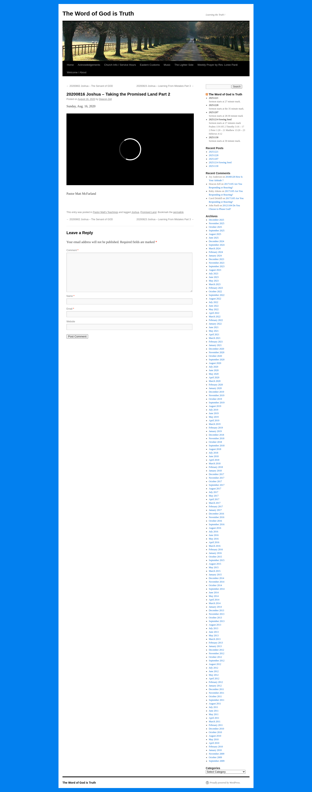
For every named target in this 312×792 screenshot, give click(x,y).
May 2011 (214, 714)
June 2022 (214, 305)
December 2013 (216, 610)
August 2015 (215, 563)
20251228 (213, 105)
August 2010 (215, 735)
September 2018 (216, 445)
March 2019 (214, 424)
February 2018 (216, 467)
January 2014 (215, 606)
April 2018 (214, 460)
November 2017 (216, 477)
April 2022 (214, 313)
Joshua (135, 212)
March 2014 (214, 603)
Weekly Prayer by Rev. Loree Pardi (217, 64)
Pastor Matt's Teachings (105, 212)
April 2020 (214, 377)
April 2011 (214, 718)
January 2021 (215, 345)
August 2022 (215, 298)
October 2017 (215, 481)
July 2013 (213, 628)
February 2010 (216, 746)
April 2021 (214, 334)
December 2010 (216, 728)
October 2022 (215, 291)
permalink (178, 212)
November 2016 (216, 517)
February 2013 (216, 642)
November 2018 (216, 438)
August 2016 (215, 528)
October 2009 (215, 757)
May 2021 (214, 331)
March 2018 (214, 463)
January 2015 (215, 574)
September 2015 (216, 560)
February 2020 (216, 384)
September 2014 (216, 589)
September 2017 (216, 485)
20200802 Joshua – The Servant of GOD (89, 86)
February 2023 (216, 287)
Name (70, 296)
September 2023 (216, 266)
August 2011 (215, 703)
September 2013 (216, 621)
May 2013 (214, 635)
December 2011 (216, 689)
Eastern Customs (150, 64)
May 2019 (214, 417)
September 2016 (216, 524)
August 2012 (215, 664)
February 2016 (216, 549)
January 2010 (215, 750)
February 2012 (216, 682)
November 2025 (216, 223)
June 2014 (214, 592)
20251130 (213, 137)
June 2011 (214, 710)
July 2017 (213, 492)
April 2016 (214, 542)
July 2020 (213, 366)
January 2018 (215, 470)
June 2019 (214, 413)
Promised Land (148, 212)
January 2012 (215, 685)
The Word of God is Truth (98, 13)
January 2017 (215, 510)
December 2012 (216, 649)
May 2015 (214, 567)
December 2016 (216, 513)
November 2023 (216, 262)
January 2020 (215, 388)
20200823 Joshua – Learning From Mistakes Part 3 (165, 86)
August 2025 (215, 234)
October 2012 (215, 657)
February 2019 (216, 427)
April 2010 (214, 743)
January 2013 (215, 646)
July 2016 (213, 531)
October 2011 (215, 696)
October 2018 (215, 442)
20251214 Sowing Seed (220, 119)
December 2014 (216, 578)
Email (70, 308)
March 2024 (214, 248)
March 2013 (214, 639)
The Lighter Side (184, 64)
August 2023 (215, 270)
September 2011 (216, 700)
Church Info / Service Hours (120, 64)
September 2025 (216, 230)
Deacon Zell (105, 99)
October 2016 (215, 520)
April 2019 (214, 420)
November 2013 (216, 614)
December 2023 (216, 259)
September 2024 (216, 244)
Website (70, 321)
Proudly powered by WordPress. (225, 782)
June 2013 (214, 632)
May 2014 (214, 596)
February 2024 (216, 252)
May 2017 (214, 495)
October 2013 (215, 617)
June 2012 (214, 671)
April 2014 (214, 599)
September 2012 (216, 660)
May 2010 (214, 739)
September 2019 (216, 402)
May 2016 (214, 538)
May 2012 (214, 675)
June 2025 (214, 237)
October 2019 (215, 399)
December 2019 (216, 391)
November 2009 (216, 753)
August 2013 (215, 624)
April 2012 (214, 678)
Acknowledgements (89, 64)
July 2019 (213, 409)
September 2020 (216, 359)
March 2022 (214, 316)
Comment (72, 250)
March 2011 (214, 721)
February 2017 (216, 506)
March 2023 (214, 284)
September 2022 (216, 295)
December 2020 (216, 348)
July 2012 (213, 667)
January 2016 (215, 553)
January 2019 (215, 431)
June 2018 (214, 456)
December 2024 (216, 241)
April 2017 (214, 499)
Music (167, 64)
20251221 (213, 98)
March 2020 (214, 381)
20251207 (213, 112)
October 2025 (215, 227)
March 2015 (214, 571)
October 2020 (215, 356)
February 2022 (216, 320)
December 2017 (216, 474)
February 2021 (216, 341)
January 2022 (215, 323)
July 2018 (213, 452)
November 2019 (216, 395)
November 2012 (216, 653)
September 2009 (216, 761)
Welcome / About (76, 72)
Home (70, 64)
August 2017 (215, 488)
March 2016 (214, 546)
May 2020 (214, 374)
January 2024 (215, 255)
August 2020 (215, 363)
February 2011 (216, 725)
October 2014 (215, 585)
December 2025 (216, 219)
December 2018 (216, 434)
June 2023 (214, 277)
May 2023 (214, 280)
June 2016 (214, 535)
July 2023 (213, 273)
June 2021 (214, 327)
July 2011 (213, 707)
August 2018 (215, 449)
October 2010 (215, 732)
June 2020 (214, 370)
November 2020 (216, 352)
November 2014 (216, 581)
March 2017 (214, 503)
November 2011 (216, 692)
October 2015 (215, 556)
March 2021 (214, 338)
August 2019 (215, 406)
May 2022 (214, 309)
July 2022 (213, 302)
